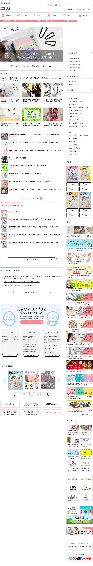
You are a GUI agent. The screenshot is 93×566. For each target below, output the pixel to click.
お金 (70, 129)
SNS (39, 21)
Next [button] (58, 380)
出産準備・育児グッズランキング (78, 126)
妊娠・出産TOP (31, 355)
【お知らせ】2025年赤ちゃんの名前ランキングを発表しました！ (22, 282)
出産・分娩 (72, 71)
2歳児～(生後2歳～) (49, 352)
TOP (63, 9)
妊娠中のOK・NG (73, 120)
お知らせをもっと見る (32, 292)
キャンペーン (54, 21)
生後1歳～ (71, 85)
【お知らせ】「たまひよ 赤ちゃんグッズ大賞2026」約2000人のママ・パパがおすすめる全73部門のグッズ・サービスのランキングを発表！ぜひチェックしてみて (33, 277)
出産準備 (52, 15)
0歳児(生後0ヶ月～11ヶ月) (51, 346)
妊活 (89, 9)
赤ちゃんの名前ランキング (76, 123)
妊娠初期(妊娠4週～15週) (30, 346)
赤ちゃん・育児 (81, 9)
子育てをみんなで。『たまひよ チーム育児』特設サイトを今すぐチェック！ (32, 66)
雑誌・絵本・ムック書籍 (75, 101)
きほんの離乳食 (73, 138)
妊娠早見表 (6, 15)
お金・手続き (22, 15)
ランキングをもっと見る (31, 259)
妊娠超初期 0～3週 (74, 58)
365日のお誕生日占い (75, 110)
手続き (70, 132)
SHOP (50, 5)
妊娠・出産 (71, 9)
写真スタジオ (70, 21)
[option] (31, 44)
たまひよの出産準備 (74, 151)
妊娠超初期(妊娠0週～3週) (30, 344)
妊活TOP (10, 355)
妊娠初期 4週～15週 (74, 61)
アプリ (23, 21)
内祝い (58, 5)
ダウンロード (32, 322)
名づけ (36, 15)
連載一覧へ (85, 414)
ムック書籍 (22, 394)
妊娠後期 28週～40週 (74, 68)
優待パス (82, 15)
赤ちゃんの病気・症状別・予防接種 (78, 135)
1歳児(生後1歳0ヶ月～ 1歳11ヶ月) (50, 349)
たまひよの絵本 (40, 394)
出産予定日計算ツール (75, 113)
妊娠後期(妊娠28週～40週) (30, 351)
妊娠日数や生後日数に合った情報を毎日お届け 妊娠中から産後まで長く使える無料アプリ (32, 317)
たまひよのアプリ (74, 145)
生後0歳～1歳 (72, 81)
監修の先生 (72, 142)
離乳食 (66, 15)
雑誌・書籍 (7, 21)
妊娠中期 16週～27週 (74, 64)
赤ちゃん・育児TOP (51, 355)
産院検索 (71, 117)
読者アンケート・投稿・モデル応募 (78, 107)
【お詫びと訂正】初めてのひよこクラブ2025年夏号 (18, 285)
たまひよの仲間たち (74, 148)
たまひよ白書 (72, 154)
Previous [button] (4, 380)
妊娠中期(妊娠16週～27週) (30, 349)
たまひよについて (74, 98)
